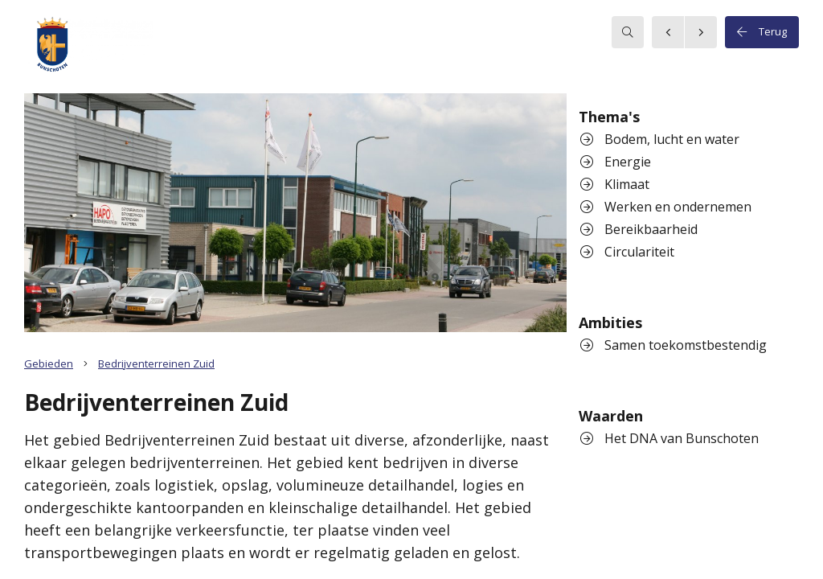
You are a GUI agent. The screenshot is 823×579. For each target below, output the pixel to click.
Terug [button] (762, 32)
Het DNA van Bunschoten (669, 438)
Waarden (611, 415)
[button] (88, 46)
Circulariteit (627, 252)
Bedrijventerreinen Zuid (156, 363)
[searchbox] (628, 32)
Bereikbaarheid (639, 229)
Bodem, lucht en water (659, 139)
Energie (615, 161)
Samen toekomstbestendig (673, 345)
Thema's (609, 116)
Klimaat (614, 184)
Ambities (610, 322)
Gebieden (48, 363)
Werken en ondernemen (665, 207)
